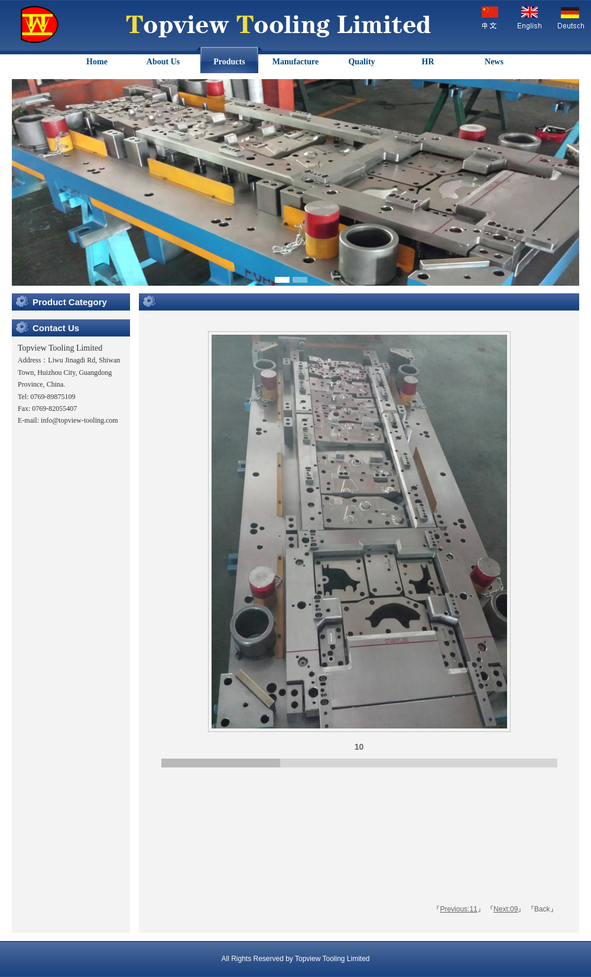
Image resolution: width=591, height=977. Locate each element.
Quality (361, 61)
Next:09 (505, 909)
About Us (163, 61)
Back (542, 909)
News (494, 61)
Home (97, 61)
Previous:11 (458, 909)
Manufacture (295, 61)
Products (229, 61)
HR (428, 61)
